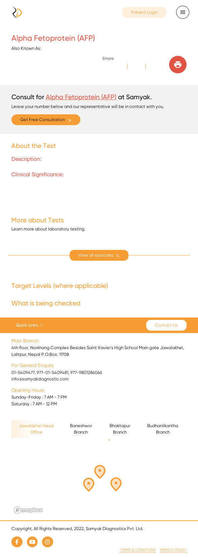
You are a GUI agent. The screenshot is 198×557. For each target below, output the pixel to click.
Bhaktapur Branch (120, 429)
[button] (103, 480)
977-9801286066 (86, 372)
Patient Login (144, 12)
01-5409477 (23, 372)
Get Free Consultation (42, 119)
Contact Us (166, 325)
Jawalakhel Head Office (36, 429)
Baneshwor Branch (81, 429)
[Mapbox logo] (28, 510)
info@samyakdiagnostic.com (40, 378)
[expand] (99, 255)
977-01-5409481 (52, 372)
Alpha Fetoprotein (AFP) (81, 97)
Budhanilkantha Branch (162, 429)
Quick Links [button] (27, 325)
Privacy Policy (173, 550)
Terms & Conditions (138, 550)
